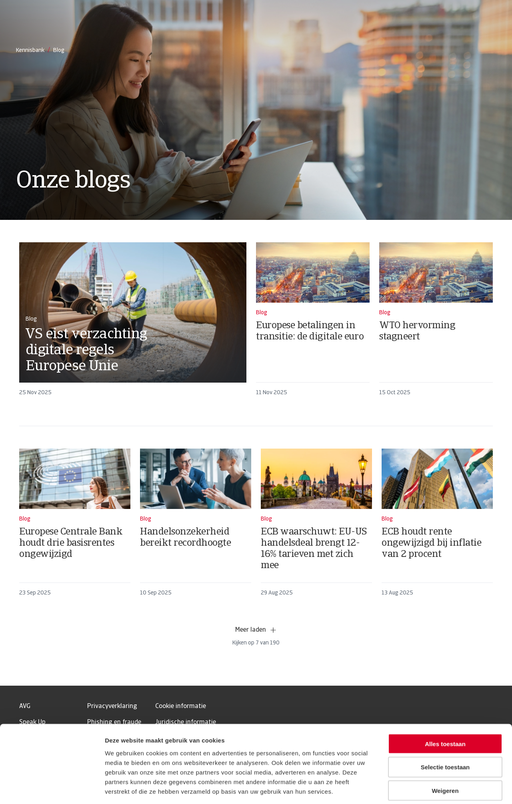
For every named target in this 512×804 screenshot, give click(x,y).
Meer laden (256, 630)
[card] (132, 322)
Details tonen (432, 788)
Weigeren (445, 753)
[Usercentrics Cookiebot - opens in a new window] (52, 788)
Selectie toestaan (445, 729)
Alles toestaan (445, 705)
